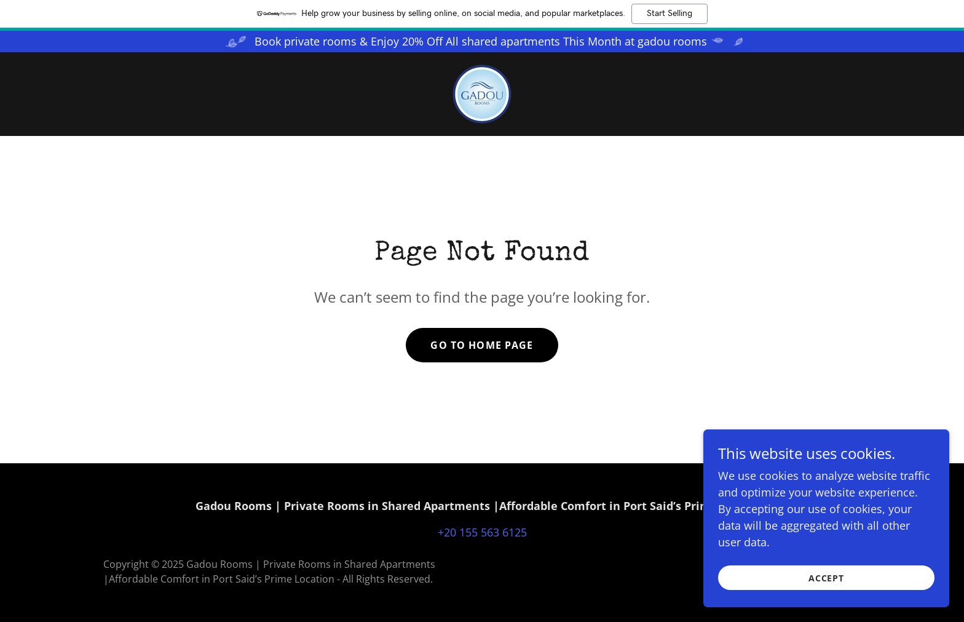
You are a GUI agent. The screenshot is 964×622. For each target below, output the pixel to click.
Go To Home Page (481, 345)
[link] (482, 93)
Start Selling (669, 13)
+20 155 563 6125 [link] (482, 532)
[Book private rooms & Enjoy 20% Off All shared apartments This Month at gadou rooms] (482, 41)
